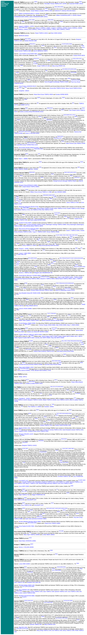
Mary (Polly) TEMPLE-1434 (44, 630)
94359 (17, 618)
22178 (65, 600)
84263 (26, 154)
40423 (68, 172)
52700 (18, 261)
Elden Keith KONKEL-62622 (26, 367)
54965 (57, 138)
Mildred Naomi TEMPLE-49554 (63, 278)
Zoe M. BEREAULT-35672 (40, 51)
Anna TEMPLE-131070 (63, 400)
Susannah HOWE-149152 (76, 3)
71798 (51, 313)
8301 (23, 491)
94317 (60, 138)
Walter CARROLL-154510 (21, 29)
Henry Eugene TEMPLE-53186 (45, 208)
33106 (20, 591)
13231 (80, 58)
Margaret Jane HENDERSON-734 (43, 272)
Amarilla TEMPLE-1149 (28, 482)
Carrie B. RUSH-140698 (25, 308)
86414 (56, 380)
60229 (65, 114)
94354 (28, 572)
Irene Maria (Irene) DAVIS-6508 (65, 351)
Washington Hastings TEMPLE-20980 (56, 224)
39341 (55, 6)
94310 (51, 108)
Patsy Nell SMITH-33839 (57, 337)
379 (60, 531)
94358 (42, 616)
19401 (23, 503)
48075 (21, 316)
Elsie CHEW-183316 (56, 33)
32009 (17, 527)
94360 (66, 618)
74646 (26, 189)
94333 (69, 288)
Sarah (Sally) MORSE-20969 (37, 220)
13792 (21, 368)
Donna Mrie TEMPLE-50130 (57, 88)
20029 (36, 63)
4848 (68, 218)
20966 (33, 19)
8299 (61, 462)
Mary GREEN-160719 (32, 305)
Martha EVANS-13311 (25, 428)
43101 (60, 618)
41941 (25, 567)
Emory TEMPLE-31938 (53, 232)
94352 (64, 567)
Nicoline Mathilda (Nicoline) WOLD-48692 (30, 521)
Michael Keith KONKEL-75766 (43, 370)
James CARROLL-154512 (49, 29)
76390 (35, 266)
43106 (53, 568)
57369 (60, 283)
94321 (33, 172)
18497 (28, 80)
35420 (62, 439)
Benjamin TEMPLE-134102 (29, 445)
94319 (34, 143)
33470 (64, 44)
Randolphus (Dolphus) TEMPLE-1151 (45, 482)
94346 (42, 452)
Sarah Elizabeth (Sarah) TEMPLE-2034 (73, 430)
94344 (57, 415)
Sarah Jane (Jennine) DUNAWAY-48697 (36, 518)
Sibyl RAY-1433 (23, 627)
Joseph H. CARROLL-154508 (59, 28)
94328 (75, 258)
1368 (53, 404)
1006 (55, 138)
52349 (50, 395)
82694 (67, 462)
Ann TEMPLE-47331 (36, 210)
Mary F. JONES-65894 (73, 325)
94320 (40, 162)
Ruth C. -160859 (23, 158)
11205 (23, 448)
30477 (53, 508)
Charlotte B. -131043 (24, 398)
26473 (26, 586)
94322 (74, 172)
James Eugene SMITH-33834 (50, 336)
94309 (38, 97)
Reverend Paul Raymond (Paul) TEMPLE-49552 (27, 278)
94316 (61, 136)
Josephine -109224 (24, 90)
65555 (81, 362)
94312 (74, 114)
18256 (53, 329)
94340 (59, 386)
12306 (26, 328)
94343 (29, 413)
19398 (71, 485)
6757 (39, 154)
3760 (39, 440)
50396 (55, 299)
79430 (63, 258)
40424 (71, 172)
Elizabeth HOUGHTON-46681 (27, 596)
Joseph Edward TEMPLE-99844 (30, 186)
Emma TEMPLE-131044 (20, 400)
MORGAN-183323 (24, 35)
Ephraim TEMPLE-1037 (61, 591)
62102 (63, 283)
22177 (53, 570)
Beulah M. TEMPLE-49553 (47, 278)
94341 (62, 386)
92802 (50, 195)
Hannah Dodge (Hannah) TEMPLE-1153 (49, 483)
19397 (26, 448)
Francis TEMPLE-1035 (36, 591)
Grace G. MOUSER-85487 (32, 133)
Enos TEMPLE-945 (19, 500)
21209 (28, 600)
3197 (53, 328)
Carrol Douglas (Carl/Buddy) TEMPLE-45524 (56, 82)
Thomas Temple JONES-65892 (47, 325)
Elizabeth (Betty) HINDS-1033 (27, 585)
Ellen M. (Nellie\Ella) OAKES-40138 (65, 290)
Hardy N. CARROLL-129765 (26, 26)
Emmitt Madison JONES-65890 (27, 323)
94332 (72, 283)
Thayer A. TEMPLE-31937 (39, 232)
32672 (57, 413)
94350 (35, 522)
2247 (58, 235)
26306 (25, 498)
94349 (58, 511)
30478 (56, 508)
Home (3, 2)
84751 (29, 258)
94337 (80, 341)
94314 (26, 131)
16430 (75, 177)
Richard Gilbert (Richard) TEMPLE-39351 (42, 290)
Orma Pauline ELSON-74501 (26, 526)
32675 (19, 429)
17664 (23, 508)
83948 (29, 38)
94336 (77, 341)
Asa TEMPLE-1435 (57, 630)
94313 (51, 120)
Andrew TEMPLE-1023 (46, 425)
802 (38, 103)
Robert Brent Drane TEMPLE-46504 (43, 94)
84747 (69, 258)
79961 (26, 108)
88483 (68, 114)
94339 (33, 381)
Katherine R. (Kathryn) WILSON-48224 (65, 10)
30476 (50, 508)
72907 (73, 235)
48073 (17, 318)
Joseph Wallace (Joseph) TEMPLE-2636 (41, 10)
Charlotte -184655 (49, 406)
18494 (72, 80)
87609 (70, 44)
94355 (31, 572)
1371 (19, 388)
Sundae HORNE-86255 (62, 94)
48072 (48, 316)
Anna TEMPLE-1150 (19, 483)
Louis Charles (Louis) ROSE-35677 (28, 53)
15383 (30, 172)
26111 (78, 177)
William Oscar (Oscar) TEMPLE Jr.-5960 (41, 192)
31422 (56, 570)
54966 (41, 148)
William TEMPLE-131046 (49, 400)
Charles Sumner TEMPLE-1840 (22, 51)
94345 (23, 435)
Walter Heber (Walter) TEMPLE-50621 (29, 320)
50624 (53, 361)
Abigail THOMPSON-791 (38, 494)
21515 (52, 503)
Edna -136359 (34, 169)
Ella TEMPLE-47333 (47, 210)
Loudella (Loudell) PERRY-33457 (34, 383)
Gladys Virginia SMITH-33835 (66, 336)
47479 (30, 537)
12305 (55, 328)
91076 (68, 69)
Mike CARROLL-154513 (63, 29)
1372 (56, 386)
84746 (66, 258)
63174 (27, 380)
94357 (51, 602)
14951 (62, 531)
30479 (59, 508)
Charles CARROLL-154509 (74, 28)
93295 (61, 567)
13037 (30, 19)
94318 (31, 143)
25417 (26, 38)
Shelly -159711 (23, 376)
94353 (81, 568)
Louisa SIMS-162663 (24, 564)
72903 (77, 563)
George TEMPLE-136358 (21, 169)
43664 (32, 586)
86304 (67, 413)
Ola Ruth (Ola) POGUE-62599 (53, 364)
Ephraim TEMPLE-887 (36, 624)
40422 (65, 172)
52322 (19, 202)
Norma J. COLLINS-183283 (26, 547)
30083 (35, 148)
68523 (47, 195)
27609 (71, 341)
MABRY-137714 (25, 105)
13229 (74, 58)
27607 (65, 341)
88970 (32, 258)
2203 (44, 422)
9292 (17, 429)
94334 (54, 313)
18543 (31, 341)
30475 (47, 508)
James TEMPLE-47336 (72, 202)
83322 (65, 439)
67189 (26, 628)
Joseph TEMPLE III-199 (43, 66)
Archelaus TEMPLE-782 (64, 476)
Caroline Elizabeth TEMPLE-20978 (36, 224)
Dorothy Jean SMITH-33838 (42, 337)
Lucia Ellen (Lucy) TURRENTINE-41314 (27, 144)
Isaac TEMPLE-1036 (48, 591)
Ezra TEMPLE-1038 (73, 591)
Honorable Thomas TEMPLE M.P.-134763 (55, 3)
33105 (58, 567)
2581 (61, 258)
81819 (64, 413)
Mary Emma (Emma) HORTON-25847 (29, 229)
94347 (45, 452)
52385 (51, 550)
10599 (44, 195)
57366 (25, 283)
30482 (32, 522)
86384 (65, 216)
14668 (24, 208)
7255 (35, 58)
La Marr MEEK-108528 (48, 534)
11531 (17, 628)
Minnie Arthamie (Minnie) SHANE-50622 (52, 320)
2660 (70, 238)
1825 (40, 167)
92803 (53, 195)
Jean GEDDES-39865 (60, 192)
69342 (40, 55)
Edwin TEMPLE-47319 (60, 208)
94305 (71, 69)
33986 (21, 65)
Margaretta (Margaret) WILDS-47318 (28, 206)
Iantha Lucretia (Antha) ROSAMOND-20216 (31, 111)
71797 (48, 313)
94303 (35, 1)
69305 (48, 108)
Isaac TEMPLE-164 (19, 582)
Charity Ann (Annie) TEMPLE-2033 (52, 430)
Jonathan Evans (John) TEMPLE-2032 (38, 431)
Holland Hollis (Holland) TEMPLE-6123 (44, 351)
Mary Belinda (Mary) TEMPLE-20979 (33, 226)
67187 (31, 600)
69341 (67, 44)
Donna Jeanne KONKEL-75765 (25, 370)
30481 (62, 508)
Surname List (5, 3)
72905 (67, 235)
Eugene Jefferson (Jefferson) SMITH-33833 (30, 334)
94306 (74, 69)
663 (63, 69)
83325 (42, 440)
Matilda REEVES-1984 (31, 40)
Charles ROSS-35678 (79, 55)
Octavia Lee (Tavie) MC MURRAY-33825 (37, 331)
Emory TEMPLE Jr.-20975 (29, 245)
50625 (27, 368)
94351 (56, 554)
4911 (63, 341)
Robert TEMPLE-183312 (41, 33)
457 (56, 213)
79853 (72, 448)
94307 (75, 72)
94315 (29, 131)
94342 (37, 409)
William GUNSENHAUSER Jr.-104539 (66, 15)
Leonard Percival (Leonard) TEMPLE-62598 (30, 364)
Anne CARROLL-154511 (35, 29)
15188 (27, 208)
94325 (76, 235)
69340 (30, 44)
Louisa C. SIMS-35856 (25, 253)
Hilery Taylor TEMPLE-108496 (31, 534)
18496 (65, 69)
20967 (26, 27)
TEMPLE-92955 (78, 277)
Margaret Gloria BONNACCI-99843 (28, 185)
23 (62, 44)
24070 (31, 544)
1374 (76, 393)
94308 (78, 80)
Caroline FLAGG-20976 (25, 223)
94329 (78, 258)
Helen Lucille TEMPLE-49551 (65, 277)
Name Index (4, 4)
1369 (51, 386)
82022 (17, 198)
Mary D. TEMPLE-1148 (32, 483)
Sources (3, 6)
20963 (52, 19)
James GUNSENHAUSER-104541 (38, 16)
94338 (29, 349)
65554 (59, 361)
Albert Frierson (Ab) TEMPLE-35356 (75, 143)
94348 (66, 508)
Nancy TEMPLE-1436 (68, 630)
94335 (74, 341)
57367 (57, 283)
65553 (56, 361)
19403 (84, 480)
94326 (35, 258)
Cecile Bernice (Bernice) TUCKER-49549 (30, 275)
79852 (23, 489)
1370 (54, 386)
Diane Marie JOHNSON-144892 (27, 541)
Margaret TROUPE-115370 (26, 434)
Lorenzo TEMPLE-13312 (20, 431)
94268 (69, 283)
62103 (66, 283)
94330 (81, 258)
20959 (49, 19)
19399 (69, 448)
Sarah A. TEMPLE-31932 (73, 230)
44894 (33, 230)
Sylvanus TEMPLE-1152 (76, 482)
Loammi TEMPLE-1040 (29, 593)
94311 (71, 114)
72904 (64, 235)
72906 (70, 235)
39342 (58, 6)
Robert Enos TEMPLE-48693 (52, 523)
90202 (64, 354)
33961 (23, 214)
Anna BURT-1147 (23, 480)
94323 (20, 200)
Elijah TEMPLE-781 (24, 494)
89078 (47, 120)
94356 (48, 602)
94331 (84, 266)
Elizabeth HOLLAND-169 (33, 582)
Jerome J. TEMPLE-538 (25, 272)
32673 (61, 413)
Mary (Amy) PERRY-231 (58, 66)
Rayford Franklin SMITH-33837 (26, 337)
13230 (77, 58)
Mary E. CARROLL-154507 (43, 28)
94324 (58, 213)
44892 (61, 235)
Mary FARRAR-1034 (24, 590)
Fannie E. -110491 (24, 248)
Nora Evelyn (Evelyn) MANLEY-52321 (29, 147)
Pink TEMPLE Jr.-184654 (34, 406)
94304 (62, 6)
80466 (58, 136)
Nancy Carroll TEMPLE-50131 (74, 88)
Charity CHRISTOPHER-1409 (63, 425)
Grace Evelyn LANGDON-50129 (27, 86)
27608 (68, 341)
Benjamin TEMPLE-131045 (35, 400)
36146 (67, 492)
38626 (42, 298)
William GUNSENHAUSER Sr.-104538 (29, 13)
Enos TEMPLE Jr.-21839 (62, 482)
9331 (17, 224)
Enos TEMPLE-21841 (66, 483)
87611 (34, 44)
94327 (72, 258)
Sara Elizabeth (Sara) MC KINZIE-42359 (29, 293)
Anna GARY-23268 (24, 486)
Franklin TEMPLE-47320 (73, 208)
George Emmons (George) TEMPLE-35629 (64, 181)
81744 (37, 58)
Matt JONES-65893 (61, 325)
